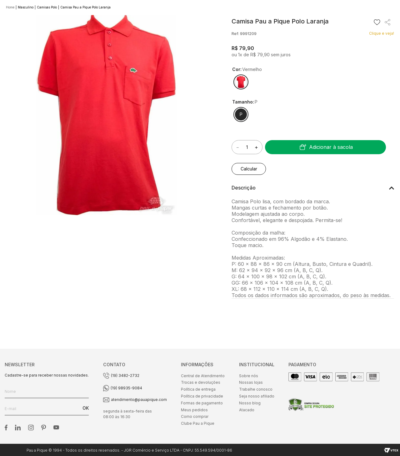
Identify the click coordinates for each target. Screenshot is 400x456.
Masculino (25, 7)
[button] (241, 82)
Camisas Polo (47, 7)
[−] (237, 147)
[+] (256, 147)
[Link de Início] (11, 7)
